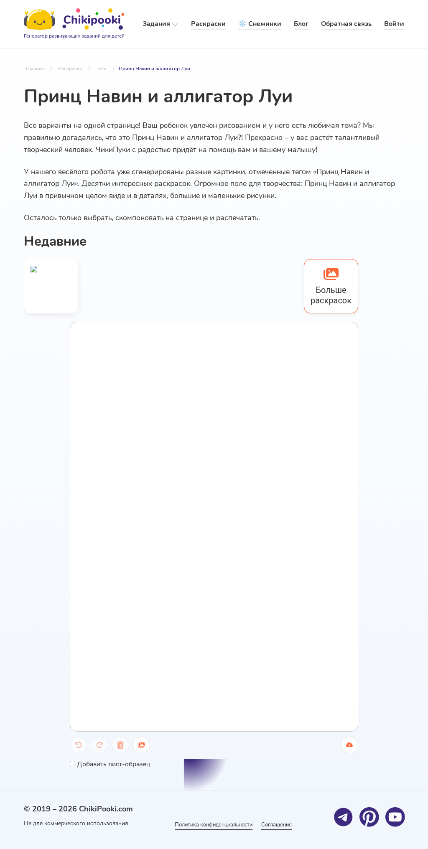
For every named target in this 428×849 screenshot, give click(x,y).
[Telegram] (343, 816)
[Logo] (74, 24)
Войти (394, 23)
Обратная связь (346, 23)
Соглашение (282, 825)
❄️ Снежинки (259, 23)
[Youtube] (394, 816)
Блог (301, 23)
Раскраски (208, 23)
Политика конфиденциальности (210, 825)
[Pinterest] (368, 816)
